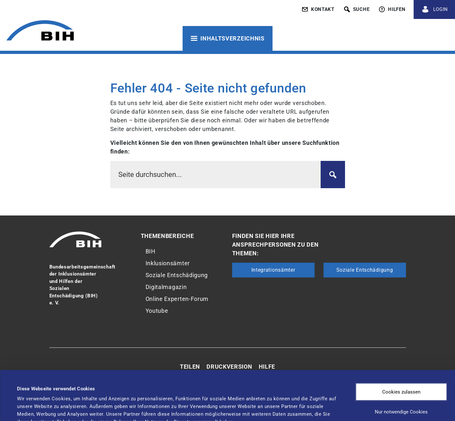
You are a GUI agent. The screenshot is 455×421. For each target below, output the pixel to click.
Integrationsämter (273, 270)
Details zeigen (269, 403)
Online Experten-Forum (177, 298)
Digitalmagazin (166, 287)
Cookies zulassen (401, 347)
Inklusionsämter (168, 263)
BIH (151, 251)
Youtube (157, 310)
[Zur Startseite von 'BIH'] (40, 31)
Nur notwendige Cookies (401, 367)
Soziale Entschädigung (177, 275)
